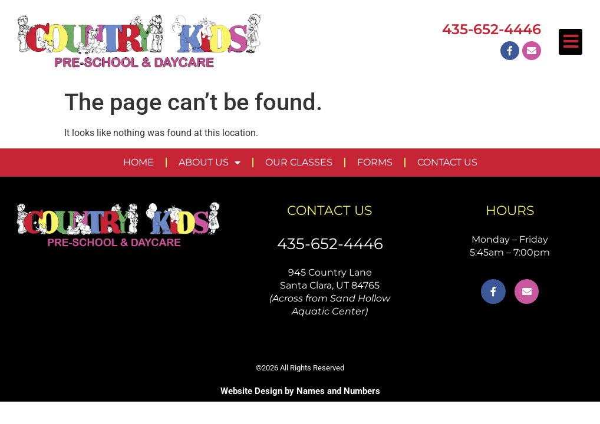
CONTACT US (447, 162)
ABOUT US (209, 162)
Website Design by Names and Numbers (300, 391)
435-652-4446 (330, 243)
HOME (138, 162)
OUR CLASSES (298, 162)
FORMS (375, 162)
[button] (570, 42)
